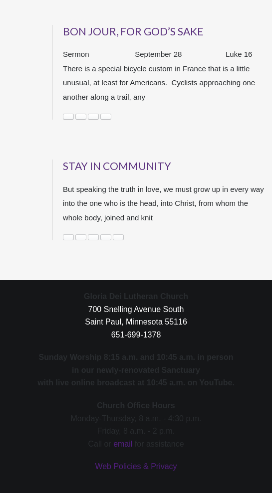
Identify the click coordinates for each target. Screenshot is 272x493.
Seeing (93, 117)
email (122, 444)
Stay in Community (117, 166)
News (105, 237)
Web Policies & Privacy (136, 466)
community (68, 117)
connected (93, 237)
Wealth (105, 117)
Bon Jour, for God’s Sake (133, 31)
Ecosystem (80, 117)
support (118, 237)
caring (68, 237)
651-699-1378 (136, 334)
